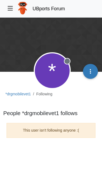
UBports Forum (49, 8)
